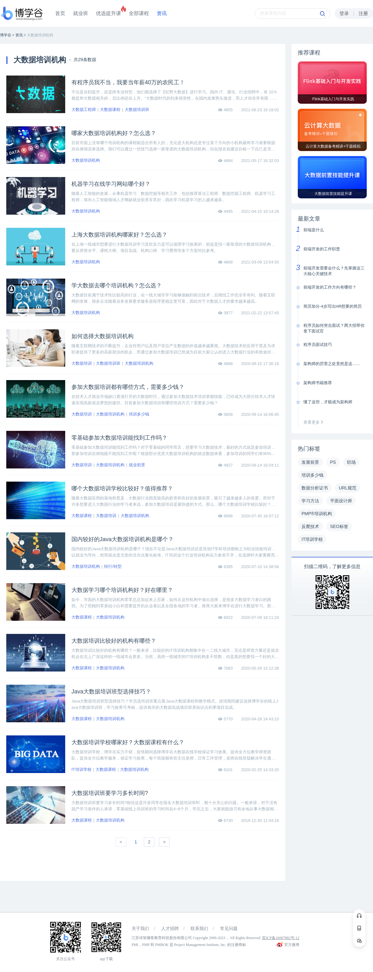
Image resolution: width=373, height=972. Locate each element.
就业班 (80, 13)
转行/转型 (113, 566)
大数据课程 (110, 109)
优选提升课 (108, 13)
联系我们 (199, 928)
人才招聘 (170, 928)
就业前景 (137, 464)
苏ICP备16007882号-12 (280, 938)
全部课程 (139, 13)
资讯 (162, 13)
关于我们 (140, 928)
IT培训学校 (81, 769)
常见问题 (229, 928)
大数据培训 (81, 363)
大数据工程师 (83, 109)
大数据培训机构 (85, 160)
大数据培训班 (137, 109)
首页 (60, 13)
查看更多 (314, 422)
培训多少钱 (139, 414)
